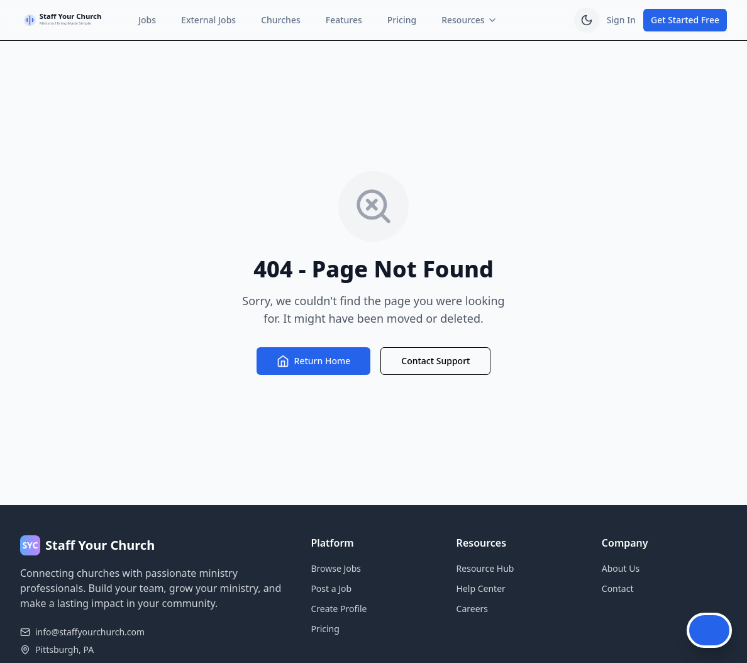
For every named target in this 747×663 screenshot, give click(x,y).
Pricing (401, 20)
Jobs (147, 20)
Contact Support (435, 361)
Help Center (481, 588)
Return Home (314, 361)
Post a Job (331, 588)
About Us (620, 568)
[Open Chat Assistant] (709, 630)
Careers (472, 609)
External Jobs (208, 20)
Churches (281, 20)
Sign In (621, 20)
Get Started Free (685, 20)
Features (344, 20)
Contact (618, 588)
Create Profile (339, 609)
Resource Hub (485, 568)
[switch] (586, 20)
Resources (469, 20)
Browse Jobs (336, 568)
